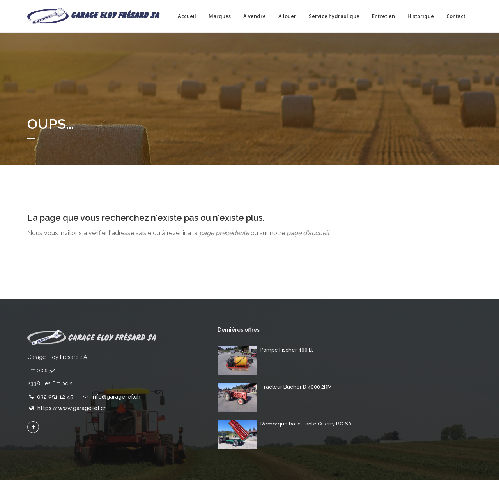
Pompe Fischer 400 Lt (286, 350)
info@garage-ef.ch (116, 397)
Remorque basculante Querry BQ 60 (305, 424)
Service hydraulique (334, 15)
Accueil (187, 15)
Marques (220, 15)
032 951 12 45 (55, 397)
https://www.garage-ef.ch (72, 408)
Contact (455, 15)
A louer (287, 15)
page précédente (224, 233)
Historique (420, 15)
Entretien (383, 15)
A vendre (254, 15)
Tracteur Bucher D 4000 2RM (296, 387)
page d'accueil (308, 233)
